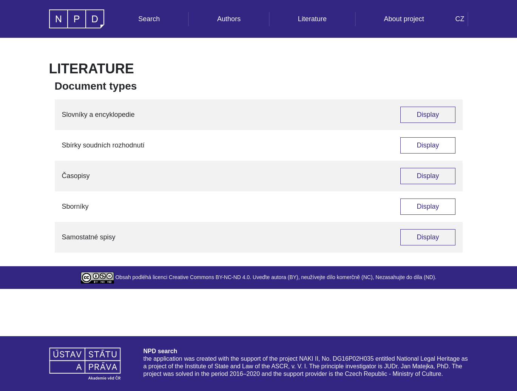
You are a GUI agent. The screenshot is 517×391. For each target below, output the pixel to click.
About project (404, 19)
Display (428, 114)
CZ (460, 19)
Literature (312, 19)
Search (149, 19)
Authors (229, 19)
